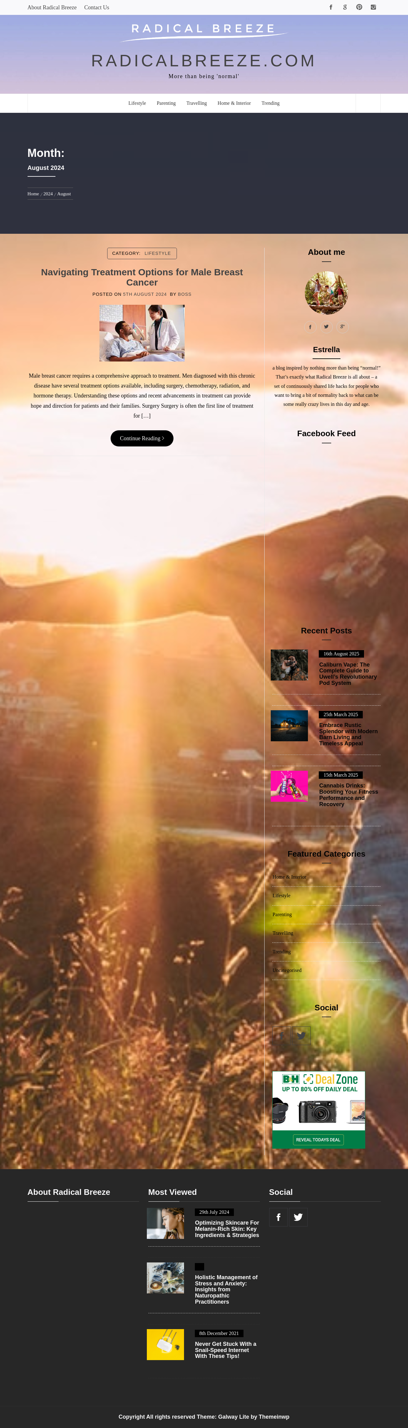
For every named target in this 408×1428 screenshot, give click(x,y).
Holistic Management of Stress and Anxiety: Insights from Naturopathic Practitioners (226, 1290)
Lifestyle (137, 103)
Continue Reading (142, 438)
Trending (270, 103)
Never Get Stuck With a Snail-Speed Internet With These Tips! (226, 1350)
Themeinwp (274, 1417)
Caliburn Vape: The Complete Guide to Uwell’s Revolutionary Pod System (348, 674)
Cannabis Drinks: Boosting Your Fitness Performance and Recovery (348, 795)
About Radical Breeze (52, 7)
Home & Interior (234, 103)
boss (184, 294)
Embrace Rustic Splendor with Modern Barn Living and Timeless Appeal (348, 734)
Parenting (166, 103)
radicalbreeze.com (204, 60)
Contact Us (96, 7)
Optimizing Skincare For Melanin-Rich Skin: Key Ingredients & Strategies (227, 1229)
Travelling (196, 103)
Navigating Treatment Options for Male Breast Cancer (142, 277)
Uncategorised (287, 970)
